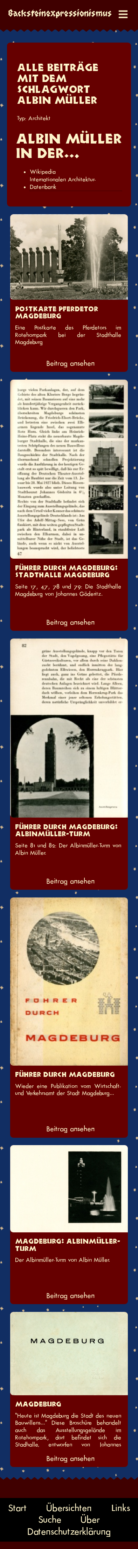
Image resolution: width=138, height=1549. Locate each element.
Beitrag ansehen (70, 363)
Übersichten (69, 1507)
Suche (49, 1519)
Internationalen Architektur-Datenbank (63, 183)
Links (120, 1507)
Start (17, 1507)
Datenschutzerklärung (69, 1531)
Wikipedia (43, 171)
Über (90, 1519)
